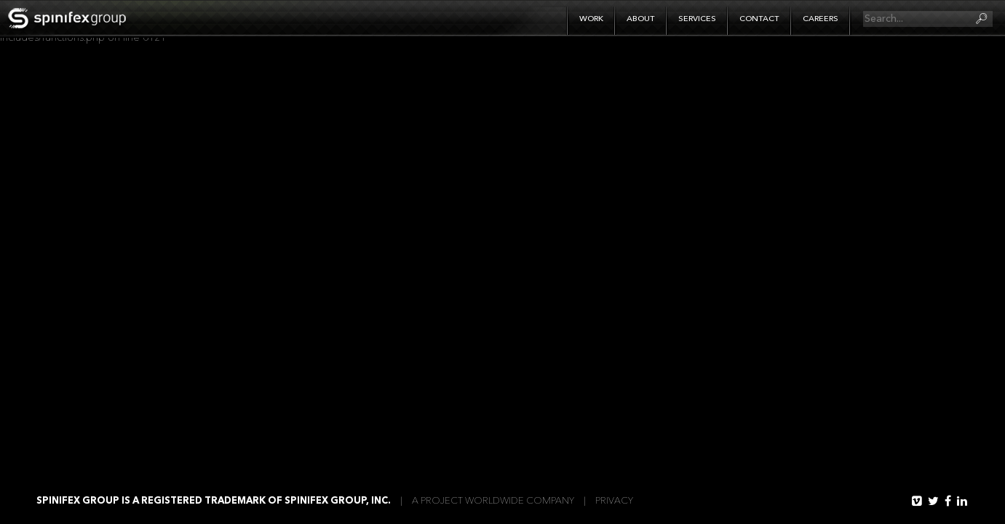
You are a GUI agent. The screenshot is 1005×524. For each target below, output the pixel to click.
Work (591, 19)
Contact (759, 19)
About (641, 19)
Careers (820, 19)
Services (697, 19)
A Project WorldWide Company (493, 501)
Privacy (614, 501)
